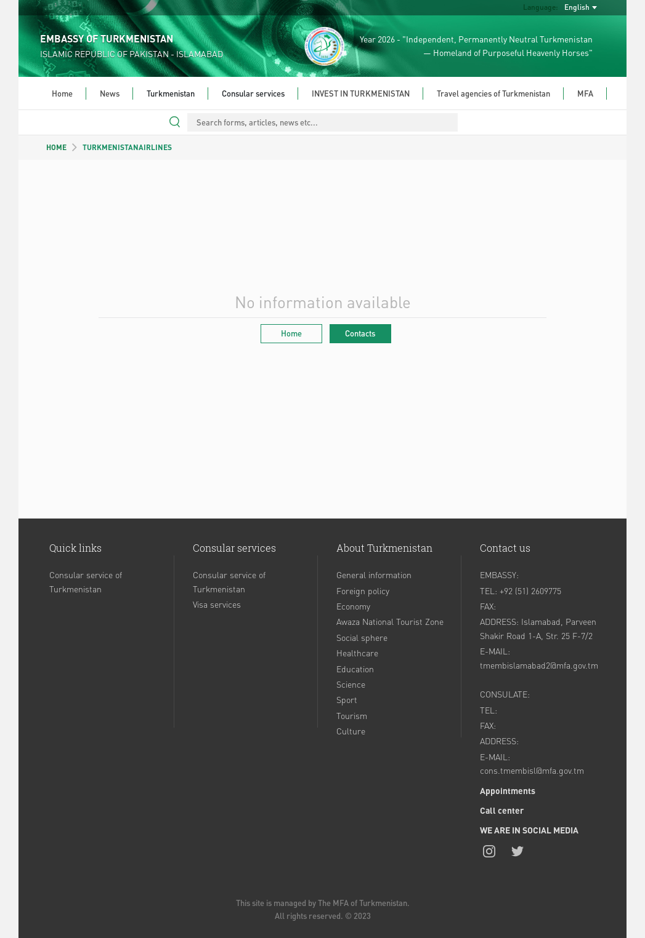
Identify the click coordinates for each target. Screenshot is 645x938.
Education (355, 668)
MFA (585, 93)
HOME (56, 147)
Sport (346, 699)
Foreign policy (362, 590)
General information (374, 574)
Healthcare (357, 652)
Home (62, 93)
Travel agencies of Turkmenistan (493, 93)
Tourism (351, 715)
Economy (353, 605)
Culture (350, 730)
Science (350, 684)
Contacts (360, 333)
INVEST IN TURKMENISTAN (361, 93)
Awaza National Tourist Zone (390, 621)
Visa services (217, 604)
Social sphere (361, 637)
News (110, 93)
